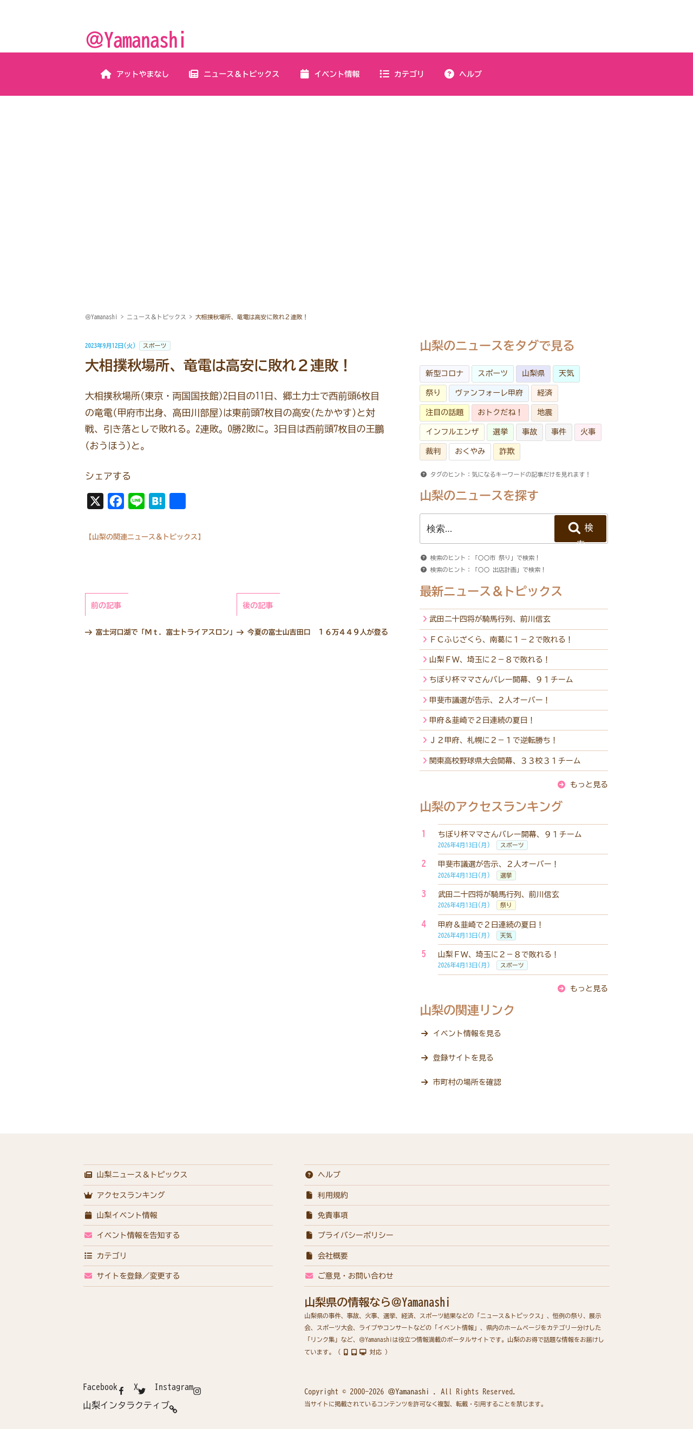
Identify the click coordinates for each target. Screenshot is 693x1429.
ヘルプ (462, 74)
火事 (588, 432)
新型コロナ (444, 373)
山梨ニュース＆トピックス (135, 1174)
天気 (566, 373)
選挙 (500, 432)
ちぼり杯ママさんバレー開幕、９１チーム (501, 679)
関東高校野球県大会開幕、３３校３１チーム (505, 761)
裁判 (433, 451)
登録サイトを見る (463, 1058)
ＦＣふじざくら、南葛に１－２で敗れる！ (501, 639)
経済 (544, 393)
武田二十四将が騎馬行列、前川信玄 (490, 619)
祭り (433, 393)
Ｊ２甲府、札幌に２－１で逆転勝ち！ (493, 740)
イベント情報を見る (467, 1033)
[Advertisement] (346, 177)
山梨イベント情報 (120, 1215)
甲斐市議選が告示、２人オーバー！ (490, 700)
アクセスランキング (124, 1195)
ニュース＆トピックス (233, 74)
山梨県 (533, 373)
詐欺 (506, 451)
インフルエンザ (452, 432)
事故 (529, 432)
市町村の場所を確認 (467, 1082)
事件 (558, 432)
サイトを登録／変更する (131, 1276)
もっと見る (589, 784)
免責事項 (326, 1215)
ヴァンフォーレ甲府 (489, 393)
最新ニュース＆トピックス (491, 591)
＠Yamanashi (136, 39)
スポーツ (155, 345)
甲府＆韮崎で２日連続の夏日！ (482, 720)
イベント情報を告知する (131, 1235)
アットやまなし (135, 74)
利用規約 (326, 1195)
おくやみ (470, 451)
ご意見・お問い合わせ (349, 1276)
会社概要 (326, 1256)
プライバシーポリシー (349, 1235)
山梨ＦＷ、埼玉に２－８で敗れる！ (490, 659)
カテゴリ (401, 74)
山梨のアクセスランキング (491, 807)
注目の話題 (444, 412)
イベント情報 (328, 74)
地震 (544, 412)
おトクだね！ (500, 412)
